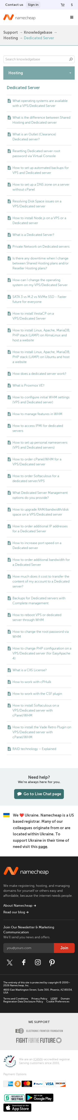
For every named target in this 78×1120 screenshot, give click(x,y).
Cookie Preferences (57, 1001)
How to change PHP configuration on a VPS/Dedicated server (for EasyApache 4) (41, 653)
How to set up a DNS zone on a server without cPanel (40, 187)
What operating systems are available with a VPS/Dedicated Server (40, 103)
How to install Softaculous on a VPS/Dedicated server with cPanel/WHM (35, 710)
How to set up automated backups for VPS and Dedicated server (40, 170)
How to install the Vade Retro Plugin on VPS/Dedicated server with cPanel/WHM (41, 732)
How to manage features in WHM (37, 414)
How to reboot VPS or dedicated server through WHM (36, 617)
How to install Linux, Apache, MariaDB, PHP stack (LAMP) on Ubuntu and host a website (41, 357)
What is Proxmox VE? (28, 385)
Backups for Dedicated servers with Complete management (38, 600)
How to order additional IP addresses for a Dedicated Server (40, 528)
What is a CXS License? (29, 670)
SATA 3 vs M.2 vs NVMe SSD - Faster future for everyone (39, 299)
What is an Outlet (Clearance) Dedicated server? (34, 137)
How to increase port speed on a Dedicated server (36, 545)
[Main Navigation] (71, 17)
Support (10, 32)
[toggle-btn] (70, 73)
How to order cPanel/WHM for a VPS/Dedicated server (36, 461)
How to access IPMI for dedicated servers (37, 428)
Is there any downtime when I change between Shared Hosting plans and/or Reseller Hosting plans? (40, 263)
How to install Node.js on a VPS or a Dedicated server (39, 220)
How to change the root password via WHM (40, 634)
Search (71, 59)
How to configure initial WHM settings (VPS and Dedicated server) (40, 399)
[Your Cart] (63, 5)
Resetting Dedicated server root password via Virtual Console (36, 153)
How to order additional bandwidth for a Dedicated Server (41, 562)
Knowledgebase (38, 32)
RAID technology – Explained (34, 749)
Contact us (14, 5)
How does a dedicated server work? (39, 374)
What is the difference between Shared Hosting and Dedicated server (41, 120)
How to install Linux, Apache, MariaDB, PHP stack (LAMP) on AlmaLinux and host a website (41, 335)
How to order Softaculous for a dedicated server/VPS (35, 478)
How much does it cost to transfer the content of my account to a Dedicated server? (40, 581)
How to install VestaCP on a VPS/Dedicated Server (33, 316)
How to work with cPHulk (31, 682)
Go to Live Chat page (39, 794)
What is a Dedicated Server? (33, 235)
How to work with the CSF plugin (37, 694)
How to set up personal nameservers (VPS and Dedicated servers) (39, 445)
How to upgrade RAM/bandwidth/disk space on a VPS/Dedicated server (40, 512)
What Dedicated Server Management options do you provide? (40, 495)
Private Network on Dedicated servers (40, 246)
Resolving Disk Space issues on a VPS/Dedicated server (36, 203)
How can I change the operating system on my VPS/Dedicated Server (40, 282)
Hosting (10, 38)
